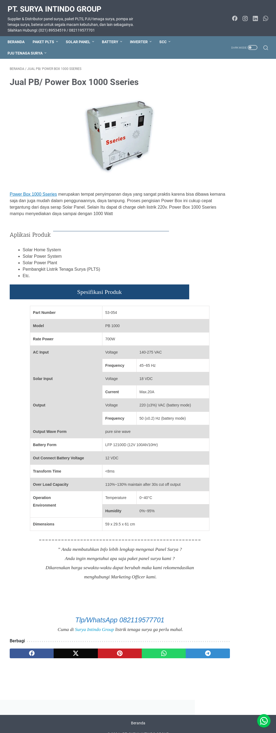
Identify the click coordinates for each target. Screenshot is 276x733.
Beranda (18, 37)
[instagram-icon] (243, 16)
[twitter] (61, 657)
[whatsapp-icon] (263, 16)
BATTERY (112, 37)
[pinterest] (95, 657)
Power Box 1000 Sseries (33, 191)
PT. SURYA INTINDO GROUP (57, 5)
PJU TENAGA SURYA (27, 48)
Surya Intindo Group (69, 632)
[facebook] (27, 657)
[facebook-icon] (233, 16)
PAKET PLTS (45, 37)
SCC (165, 37)
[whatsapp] (129, 657)
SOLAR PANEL (80, 37)
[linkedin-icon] (253, 16)
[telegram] (164, 657)
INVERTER (141, 37)
